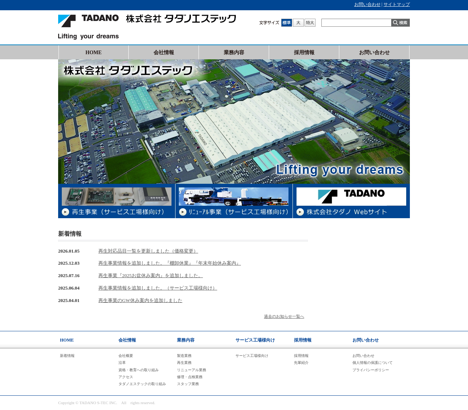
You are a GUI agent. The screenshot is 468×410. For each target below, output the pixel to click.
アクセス (125, 377)
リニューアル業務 (191, 370)
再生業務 (184, 363)
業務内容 (234, 52)
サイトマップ (397, 4)
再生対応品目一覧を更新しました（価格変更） (148, 251)
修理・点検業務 (190, 377)
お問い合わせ (367, 4)
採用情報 (304, 52)
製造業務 (184, 356)
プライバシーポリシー (370, 370)
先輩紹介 (301, 363)
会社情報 (164, 52)
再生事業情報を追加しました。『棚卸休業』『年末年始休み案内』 (169, 263)
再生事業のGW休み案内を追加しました (140, 300)
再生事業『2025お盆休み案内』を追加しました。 (150, 275)
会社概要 (125, 356)
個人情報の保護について (372, 363)
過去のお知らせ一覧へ (284, 316)
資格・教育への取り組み (138, 370)
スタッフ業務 (188, 384)
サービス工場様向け (255, 340)
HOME (94, 52)
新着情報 (67, 356)
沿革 (122, 363)
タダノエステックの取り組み (142, 384)
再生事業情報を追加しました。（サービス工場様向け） (157, 288)
